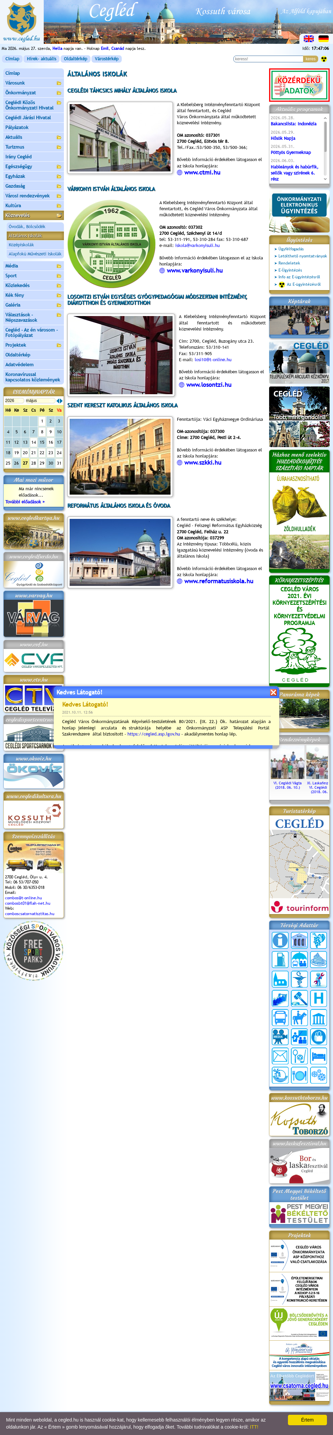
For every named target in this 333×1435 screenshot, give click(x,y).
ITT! (254, 1427)
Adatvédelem (19, 364)
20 (25, 452)
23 (50, 452)
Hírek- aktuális (41, 58)
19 (16, 452)
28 (33, 463)
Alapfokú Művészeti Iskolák (35, 253)
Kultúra (33, 206)
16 (50, 442)
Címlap (12, 58)
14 (33, 442)
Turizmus (33, 147)
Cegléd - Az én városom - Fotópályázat (31, 332)
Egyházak (33, 177)
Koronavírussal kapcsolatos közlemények (32, 377)
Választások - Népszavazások (33, 317)
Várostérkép (106, 58)
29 (42, 463)
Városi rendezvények (33, 196)
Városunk (33, 83)
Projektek (33, 345)
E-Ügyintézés (290, 270)
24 (59, 452)
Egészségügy (33, 167)
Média (33, 266)
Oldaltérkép (75, 58)
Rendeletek (289, 263)
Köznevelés (33, 216)
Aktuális (33, 137)
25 (8, 463)
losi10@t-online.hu (213, 359)
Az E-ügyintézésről (300, 284)
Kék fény (33, 295)
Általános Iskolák (25, 235)
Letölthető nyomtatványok (303, 256)
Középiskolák (21, 244)
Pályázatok (16, 127)
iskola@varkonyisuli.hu (197, 245)
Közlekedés (33, 286)
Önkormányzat (33, 93)
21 (33, 452)
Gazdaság (33, 186)
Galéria (33, 305)
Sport (33, 276)
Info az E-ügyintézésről (299, 277)
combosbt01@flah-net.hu (27, 903)
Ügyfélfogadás (291, 249)
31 (59, 463)
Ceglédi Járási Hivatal (28, 117)
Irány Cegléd (18, 156)
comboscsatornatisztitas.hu (29, 913)
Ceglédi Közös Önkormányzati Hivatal (33, 105)
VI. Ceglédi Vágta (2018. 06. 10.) (287, 783)
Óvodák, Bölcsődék (27, 226)
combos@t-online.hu (23, 898)
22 (42, 452)
